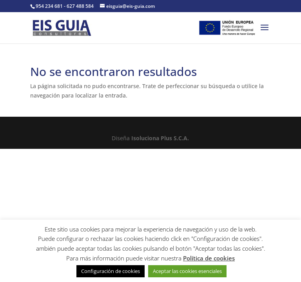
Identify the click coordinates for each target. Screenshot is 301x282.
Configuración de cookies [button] (110, 271)
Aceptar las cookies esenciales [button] (187, 271)
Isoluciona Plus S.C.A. (160, 138)
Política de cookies (209, 258)
